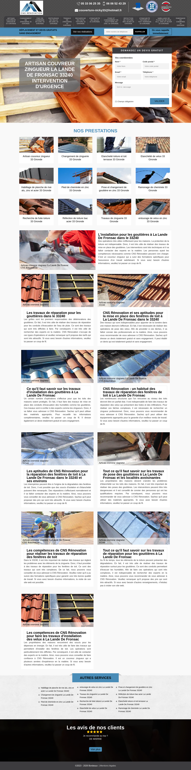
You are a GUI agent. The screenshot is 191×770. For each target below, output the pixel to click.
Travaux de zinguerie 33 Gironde (67, 21)
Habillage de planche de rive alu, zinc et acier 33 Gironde (164, 20)
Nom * (117, 62)
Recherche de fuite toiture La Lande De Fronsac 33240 (96, 702)
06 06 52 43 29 (114, 3)
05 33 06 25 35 (88, 3)
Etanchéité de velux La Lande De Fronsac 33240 (93, 709)
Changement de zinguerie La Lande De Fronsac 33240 (57, 696)
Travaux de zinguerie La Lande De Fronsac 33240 (94, 695)
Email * (118, 72)
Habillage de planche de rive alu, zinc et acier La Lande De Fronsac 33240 (57, 689)
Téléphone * (148, 72)
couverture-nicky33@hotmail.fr (98, 10)
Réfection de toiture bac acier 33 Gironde (128, 20)
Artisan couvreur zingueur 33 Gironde (11, 20)
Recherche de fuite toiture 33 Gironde (80, 20)
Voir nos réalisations (82, 32)
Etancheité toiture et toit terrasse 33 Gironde (144, 20)
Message (119, 83)
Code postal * (149, 62)
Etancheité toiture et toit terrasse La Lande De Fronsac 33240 (133, 702)
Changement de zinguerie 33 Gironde (26, 20)
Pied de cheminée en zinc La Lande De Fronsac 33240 (57, 703)
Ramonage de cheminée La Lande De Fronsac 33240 (134, 709)
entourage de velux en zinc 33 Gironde (54, 20)
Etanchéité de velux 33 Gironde (95, 19)
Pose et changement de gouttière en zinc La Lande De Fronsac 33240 (135, 688)
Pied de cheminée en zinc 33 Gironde (40, 20)
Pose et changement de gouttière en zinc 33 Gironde (111, 20)
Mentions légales (108, 766)
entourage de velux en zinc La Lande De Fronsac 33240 (96, 688)
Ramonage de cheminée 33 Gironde (180, 21)
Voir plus (95, 749)
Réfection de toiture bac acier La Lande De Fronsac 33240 (134, 695)
